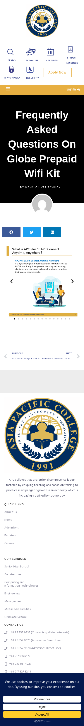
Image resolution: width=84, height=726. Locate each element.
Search (12, 60)
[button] (8, 88)
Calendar (52, 60)
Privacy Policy (12, 78)
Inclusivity (32, 78)
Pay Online (32, 60)
